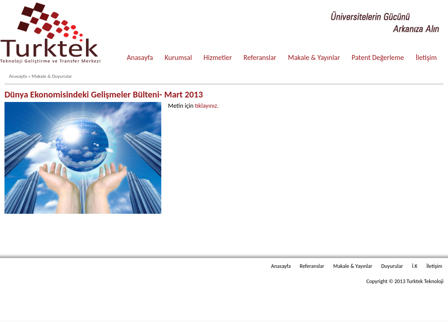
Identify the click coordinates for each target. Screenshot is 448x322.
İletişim (426, 57)
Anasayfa (140, 57)
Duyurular (392, 266)
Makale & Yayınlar (314, 57)
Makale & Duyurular (52, 76)
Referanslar (260, 57)
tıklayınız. (207, 106)
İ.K (414, 266)
